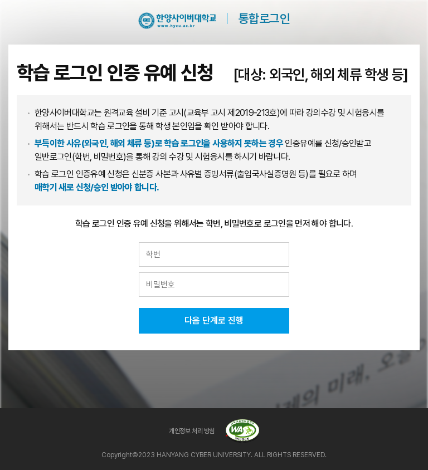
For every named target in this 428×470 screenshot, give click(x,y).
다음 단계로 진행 (214, 320)
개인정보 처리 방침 (191, 431)
